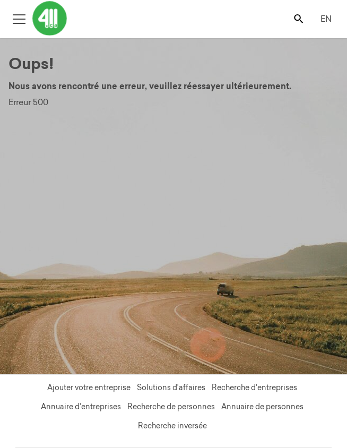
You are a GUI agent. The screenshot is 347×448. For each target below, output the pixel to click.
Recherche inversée (172, 425)
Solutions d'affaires (171, 387)
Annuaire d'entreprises (81, 406)
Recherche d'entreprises (254, 387)
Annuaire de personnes (262, 406)
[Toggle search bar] (299, 18)
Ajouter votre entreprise (89, 387)
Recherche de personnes (171, 406)
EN (326, 18)
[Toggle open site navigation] (19, 18)
